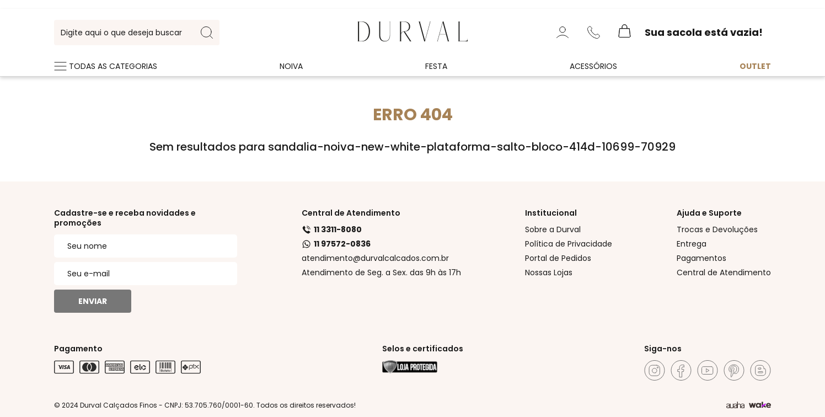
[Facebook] (681, 370)
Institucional (551, 213)
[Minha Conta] (562, 32)
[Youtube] (707, 370)
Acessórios (593, 66)
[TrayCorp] (760, 405)
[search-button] (206, 32)
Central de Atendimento (351, 213)
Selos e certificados (422, 349)
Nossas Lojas (548, 272)
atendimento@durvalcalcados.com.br (375, 258)
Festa (436, 66)
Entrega (691, 243)
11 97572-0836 (336, 244)
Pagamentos (701, 258)
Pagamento (78, 349)
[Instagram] (654, 370)
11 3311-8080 (332, 229)
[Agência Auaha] (735, 405)
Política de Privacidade (568, 243)
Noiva (291, 66)
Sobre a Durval (553, 229)
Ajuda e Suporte (709, 213)
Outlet (755, 66)
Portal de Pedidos (558, 258)
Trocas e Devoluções (717, 229)
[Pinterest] (734, 370)
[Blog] (760, 370)
